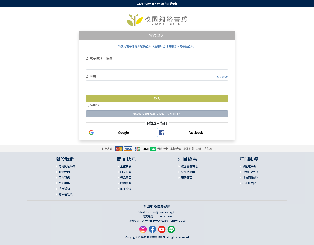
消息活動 (64, 189)
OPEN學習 (249, 183)
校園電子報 (249, 166)
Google (123, 132)
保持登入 (93, 105)
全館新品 (125, 166)
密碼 (91, 76)
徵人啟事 (64, 183)
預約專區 (186, 177)
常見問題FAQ (67, 166)
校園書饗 (125, 183)
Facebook (195, 132)
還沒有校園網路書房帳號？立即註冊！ (157, 114)
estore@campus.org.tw (162, 212)
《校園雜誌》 (250, 177)
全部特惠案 (188, 172)
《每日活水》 (250, 172)
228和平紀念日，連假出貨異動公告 (157, 3)
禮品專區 (125, 177)
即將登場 (125, 189)
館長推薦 (125, 172)
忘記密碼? (222, 77)
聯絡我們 (64, 172)
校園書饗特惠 (189, 166)
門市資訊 (64, 177)
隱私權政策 (66, 194)
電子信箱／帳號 (99, 58)
